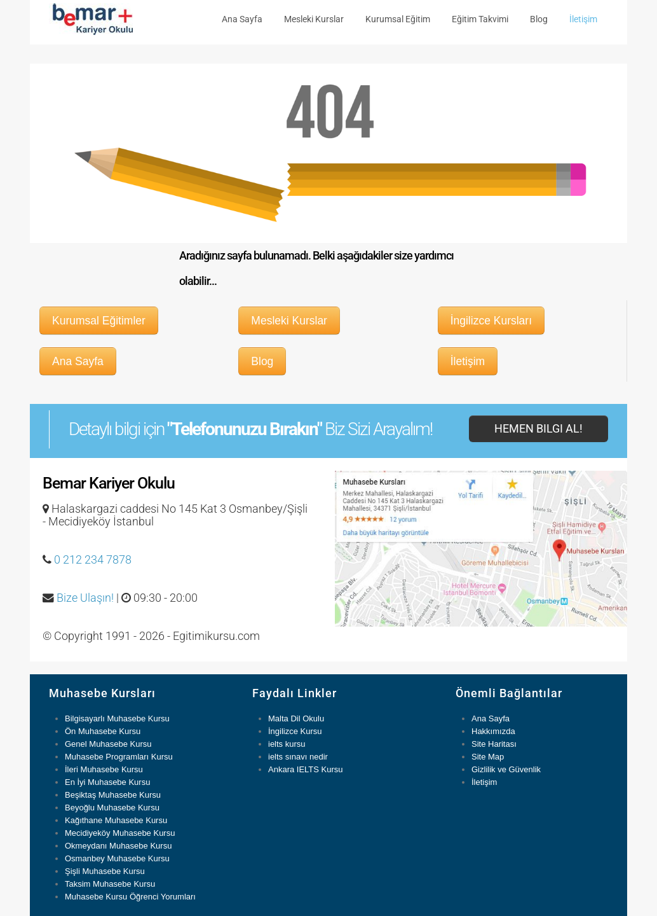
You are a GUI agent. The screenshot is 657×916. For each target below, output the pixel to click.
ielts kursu (287, 744)
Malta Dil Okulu (296, 718)
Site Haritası (494, 744)
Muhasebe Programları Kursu (119, 756)
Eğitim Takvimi (480, 19)
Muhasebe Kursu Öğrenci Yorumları (130, 896)
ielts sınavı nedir (298, 756)
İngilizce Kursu (295, 731)
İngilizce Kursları (491, 320)
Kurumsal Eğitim (397, 19)
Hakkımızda (493, 731)
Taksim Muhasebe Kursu (110, 884)
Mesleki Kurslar (314, 19)
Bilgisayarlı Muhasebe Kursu (117, 718)
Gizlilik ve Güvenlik (506, 769)
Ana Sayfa (242, 19)
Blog (539, 19)
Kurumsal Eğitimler (99, 320)
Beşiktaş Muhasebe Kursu (113, 795)
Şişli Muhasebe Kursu (105, 871)
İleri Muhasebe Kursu (104, 769)
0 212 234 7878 (93, 559)
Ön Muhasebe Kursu (102, 731)
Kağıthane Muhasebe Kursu (116, 820)
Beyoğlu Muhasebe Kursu (112, 807)
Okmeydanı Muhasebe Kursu (118, 845)
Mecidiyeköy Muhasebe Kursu (120, 833)
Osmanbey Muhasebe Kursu (117, 858)
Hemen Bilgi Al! (538, 428)
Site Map (487, 756)
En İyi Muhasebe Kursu (107, 782)
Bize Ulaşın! (85, 598)
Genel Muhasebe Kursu (108, 744)
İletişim (583, 19)
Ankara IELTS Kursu (305, 769)
